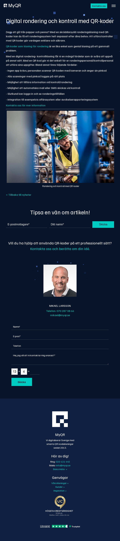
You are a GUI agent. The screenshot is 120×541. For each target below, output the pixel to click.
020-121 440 (63, 461)
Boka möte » (60, 469)
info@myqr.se (63, 465)
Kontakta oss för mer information (25, 105)
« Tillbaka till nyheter (18, 194)
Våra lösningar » (60, 483)
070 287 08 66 (65, 311)
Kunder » (60, 486)
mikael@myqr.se (60, 315)
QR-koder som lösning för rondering (27, 46)
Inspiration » (60, 490)
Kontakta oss (99, 6)
